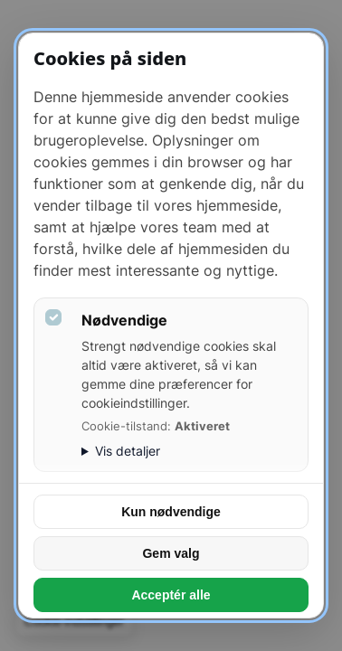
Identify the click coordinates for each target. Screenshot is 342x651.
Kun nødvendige (171, 512)
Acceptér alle (170, 595)
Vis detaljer (127, 450)
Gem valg (170, 553)
